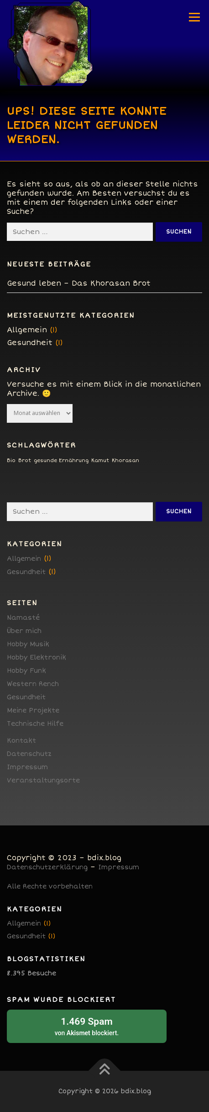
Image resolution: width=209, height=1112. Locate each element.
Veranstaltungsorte (43, 780)
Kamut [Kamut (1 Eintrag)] (100, 460)
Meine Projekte (33, 710)
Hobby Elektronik (36, 657)
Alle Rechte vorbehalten (50, 886)
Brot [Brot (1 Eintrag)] (24, 460)
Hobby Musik (28, 644)
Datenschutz (29, 754)
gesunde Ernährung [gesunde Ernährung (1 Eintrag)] (61, 460)
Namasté (23, 618)
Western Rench (33, 684)
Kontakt (21, 741)
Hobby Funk (26, 671)
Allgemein (27, 330)
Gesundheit (29, 342)
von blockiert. (86, 1026)
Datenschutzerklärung (47, 867)
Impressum (27, 767)
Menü (194, 16)
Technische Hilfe (35, 724)
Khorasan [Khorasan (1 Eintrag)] (125, 460)
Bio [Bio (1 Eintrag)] (11, 460)
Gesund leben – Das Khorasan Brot (79, 283)
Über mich (24, 631)
